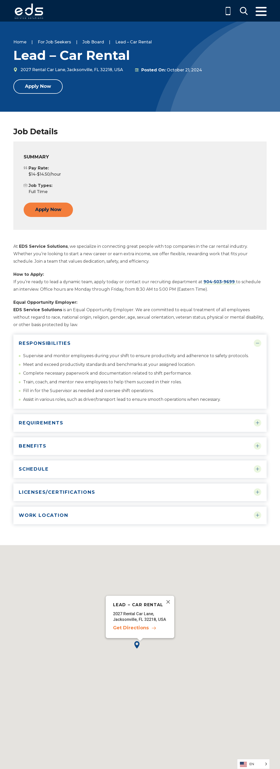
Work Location (43, 515)
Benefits (32, 446)
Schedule (34, 469)
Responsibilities (45, 343)
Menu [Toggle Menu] (261, 11)
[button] (139, 649)
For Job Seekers (54, 42)
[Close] (168, 602)
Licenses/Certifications (57, 492)
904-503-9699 (219, 281)
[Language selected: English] (253, 764)
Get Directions (131, 628)
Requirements (41, 423)
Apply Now (38, 86)
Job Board (93, 42)
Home (19, 42)
